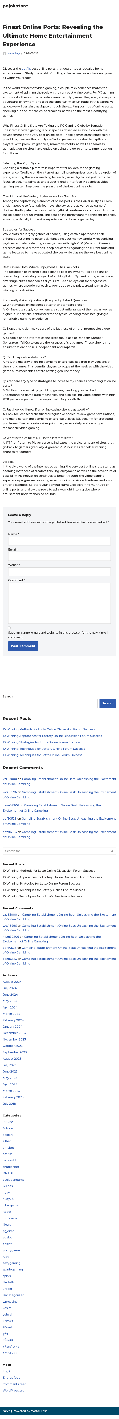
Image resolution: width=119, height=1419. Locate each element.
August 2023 (12, 1062)
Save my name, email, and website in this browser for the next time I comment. (58, 637)
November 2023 (15, 1042)
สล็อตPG (8, 1344)
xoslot (7, 1312)
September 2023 (15, 1055)
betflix (26, 68)
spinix (7, 1279)
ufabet (7, 1292)
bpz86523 (10, 834)
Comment (16, 582)
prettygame (11, 1254)
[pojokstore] (15, 6)
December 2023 (14, 1036)
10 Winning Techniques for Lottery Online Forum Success (44, 750)
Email (13, 551)
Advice (8, 1131)
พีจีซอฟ (7, 1331)
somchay (14, 53)
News (7, 1228)
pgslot (7, 1241)
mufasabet (11, 1222)
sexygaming (12, 1267)
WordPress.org (14, 1394)
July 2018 (9, 1107)
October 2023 (13, 1049)
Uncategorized (14, 1299)
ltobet (7, 1215)
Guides (8, 1189)
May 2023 (10, 1081)
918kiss (8, 1125)
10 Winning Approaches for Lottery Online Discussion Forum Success (53, 738)
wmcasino (10, 1305)
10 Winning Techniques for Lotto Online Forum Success (43, 757)
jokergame (11, 1209)
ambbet (9, 1151)
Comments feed (15, 1388)
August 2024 (12, 984)
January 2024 (12, 1029)
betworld (9, 1164)
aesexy (8, 1138)
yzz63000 (10, 781)
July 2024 (10, 991)
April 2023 (10, 1087)
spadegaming (13, 1273)
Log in (7, 1375)
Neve (6, 1415)
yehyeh (8, 1318)
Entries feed (11, 1382)
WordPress (39, 1415)
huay (6, 1196)
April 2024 (10, 1010)
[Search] (55, 853)
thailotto (9, 1286)
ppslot (7, 1247)
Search (8, 698)
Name (13, 536)
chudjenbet (11, 1170)
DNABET (9, 1177)
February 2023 (13, 1100)
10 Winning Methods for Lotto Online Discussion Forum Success (49, 731)
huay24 (8, 1202)
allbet (7, 1144)
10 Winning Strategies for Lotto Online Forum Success (42, 744)
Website (14, 566)
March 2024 (11, 1016)
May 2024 (10, 1004)
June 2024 (10, 997)
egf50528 (10, 821)
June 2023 (10, 1075)
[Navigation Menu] (112, 6)
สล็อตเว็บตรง (11, 1350)
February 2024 (13, 1023)
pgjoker (8, 1234)
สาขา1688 (10, 1357)
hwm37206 (11, 807)
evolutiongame (14, 1183)
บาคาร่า (8, 1325)
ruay (6, 1260)
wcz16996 (10, 794)
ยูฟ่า (5, 1337)
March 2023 (11, 1094)
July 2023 (9, 1068)
